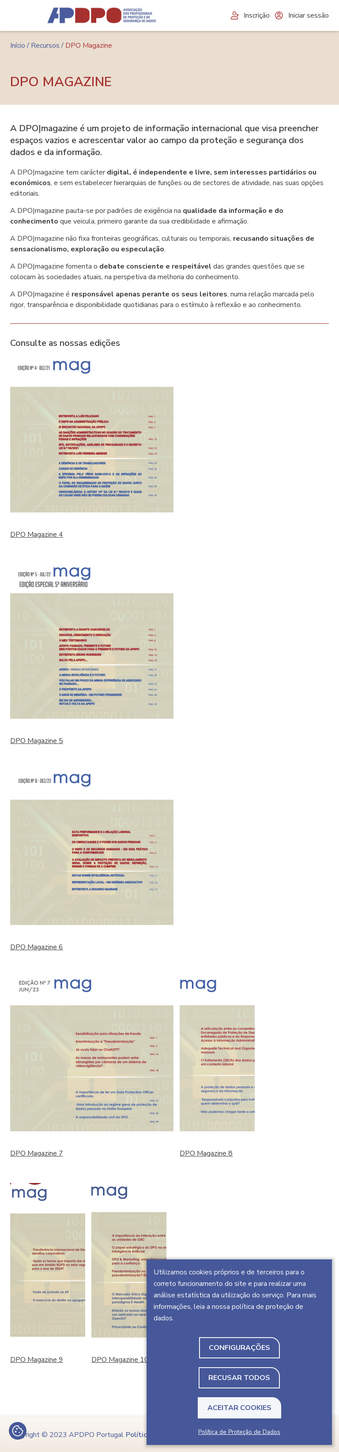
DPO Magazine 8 (206, 1153)
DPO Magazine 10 (120, 1360)
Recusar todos (239, 1378)
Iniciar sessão (301, 15)
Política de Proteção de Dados (239, 1432)
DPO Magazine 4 (36, 534)
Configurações (239, 1348)
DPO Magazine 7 (36, 1153)
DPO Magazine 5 (36, 741)
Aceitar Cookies (239, 1408)
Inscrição (250, 15)
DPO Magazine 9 (36, 1360)
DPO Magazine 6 (36, 947)
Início (17, 45)
